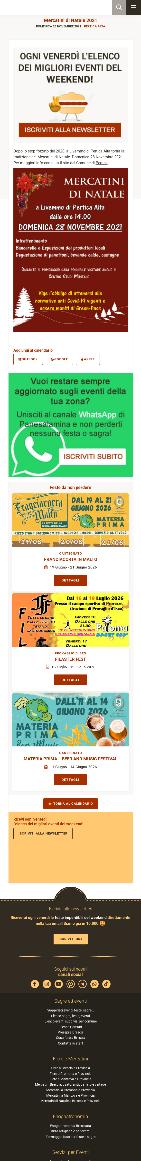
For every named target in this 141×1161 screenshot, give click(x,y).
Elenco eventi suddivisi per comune (71, 1021)
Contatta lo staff (70, 1043)
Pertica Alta (94, 26)
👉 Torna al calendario (70, 803)
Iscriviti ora (70, 939)
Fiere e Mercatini (70, 1059)
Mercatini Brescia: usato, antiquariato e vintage (70, 1084)
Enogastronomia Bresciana (70, 1126)
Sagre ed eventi (70, 1001)
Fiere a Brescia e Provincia (70, 1068)
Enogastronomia (70, 1116)
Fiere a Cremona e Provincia (71, 1074)
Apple (88, 359)
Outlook (28, 359)
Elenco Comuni (70, 1027)
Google (59, 359)
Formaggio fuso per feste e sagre (70, 1137)
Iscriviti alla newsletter (43, 833)
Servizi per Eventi (70, 1152)
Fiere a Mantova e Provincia (70, 1079)
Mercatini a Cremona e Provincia (70, 1090)
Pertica (102, 163)
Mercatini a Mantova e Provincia (70, 1095)
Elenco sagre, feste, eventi (70, 1016)
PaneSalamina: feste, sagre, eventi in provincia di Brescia (28, 7)
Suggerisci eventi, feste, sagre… (70, 1010)
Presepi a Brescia (71, 1032)
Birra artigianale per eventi (70, 1131)
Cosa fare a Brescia (70, 1038)
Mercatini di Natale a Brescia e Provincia (70, 1101)
